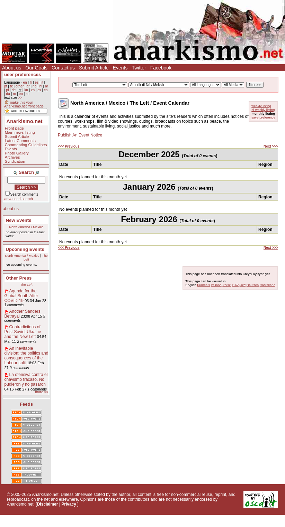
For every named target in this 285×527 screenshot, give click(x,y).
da (8, 94)
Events (120, 67)
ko (27, 94)
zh (33, 90)
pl (7, 90)
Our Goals (36, 67)
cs (39, 90)
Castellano (267, 285)
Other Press (19, 278)
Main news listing (20, 132)
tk (11, 86)
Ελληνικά (239, 285)
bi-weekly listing (263, 110)
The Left (26, 284)
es (37, 82)
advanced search (19, 199)
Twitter (139, 67)
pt (5, 86)
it (42, 82)
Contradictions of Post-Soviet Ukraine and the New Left (23, 331)
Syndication (15, 161)
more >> (41, 392)
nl (40, 86)
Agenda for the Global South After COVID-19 (21, 296)
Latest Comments (20, 141)
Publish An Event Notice (80, 135)
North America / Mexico (26, 227)
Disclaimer (47, 504)
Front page (14, 128)
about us (11, 208)
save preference (263, 117)
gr (28, 86)
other (20, 86)
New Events (19, 220)
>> (20, 98)
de (14, 90)
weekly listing (261, 106)
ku (26, 90)
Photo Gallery (17, 153)
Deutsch (253, 285)
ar (46, 86)
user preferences (22, 74)
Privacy (68, 504)
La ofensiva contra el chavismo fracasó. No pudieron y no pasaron (26, 379)
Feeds (26, 404)
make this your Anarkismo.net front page (24, 104)
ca (46, 90)
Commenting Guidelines (26, 145)
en (25, 82)
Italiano (216, 285)
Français (203, 285)
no (34, 86)
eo (21, 94)
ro (14, 94)
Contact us (63, 67)
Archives (12, 157)
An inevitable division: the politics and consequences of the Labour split (26, 355)
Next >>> (271, 146)
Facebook (160, 67)
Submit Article (94, 67)
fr (31, 82)
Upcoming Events (25, 249)
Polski (226, 285)
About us (11, 67)
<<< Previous (69, 146)
